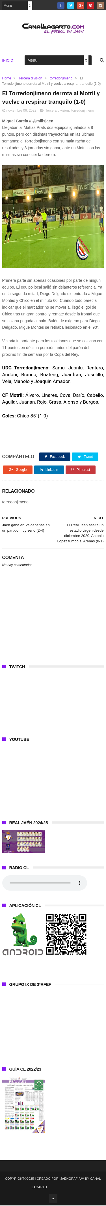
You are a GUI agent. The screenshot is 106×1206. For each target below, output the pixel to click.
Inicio (8, 60)
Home (6, 78)
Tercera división (30, 78)
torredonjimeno (61, 78)
